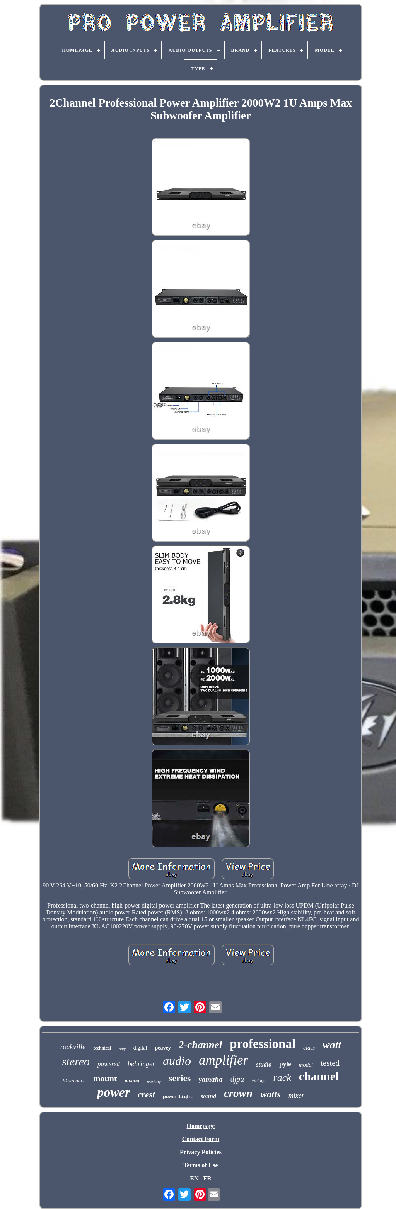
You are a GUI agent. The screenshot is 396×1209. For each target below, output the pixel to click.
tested (330, 1063)
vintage (258, 1080)
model (306, 1065)
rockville (73, 1047)
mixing (132, 1080)
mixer (296, 1095)
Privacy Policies (201, 1152)
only (122, 1049)
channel (319, 1076)
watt (332, 1045)
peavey (163, 1048)
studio (263, 1064)
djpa (237, 1079)
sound (208, 1096)
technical (102, 1048)
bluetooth (74, 1081)
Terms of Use (200, 1165)
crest (146, 1094)
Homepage (201, 1126)
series (180, 1078)
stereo (76, 1061)
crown (238, 1093)
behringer (141, 1064)
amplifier (223, 1060)
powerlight (178, 1097)
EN (194, 1178)
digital (140, 1048)
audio (177, 1061)
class (309, 1048)
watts (270, 1094)
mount (105, 1078)
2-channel (200, 1045)
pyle (285, 1064)
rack (282, 1077)
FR (207, 1178)
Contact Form (200, 1139)
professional (262, 1044)
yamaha (210, 1079)
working (154, 1081)
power (113, 1092)
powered (108, 1064)
